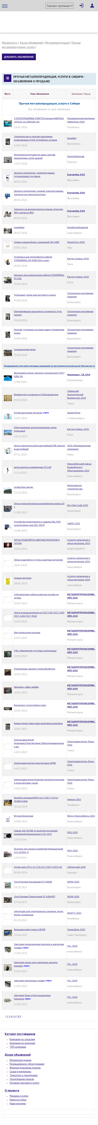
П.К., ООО (72, 945)
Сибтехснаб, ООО (76, 866)
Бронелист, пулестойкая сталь (30, 705)
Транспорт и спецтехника (24, 1075)
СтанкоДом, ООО (76, 929)
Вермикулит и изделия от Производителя (36, 394)
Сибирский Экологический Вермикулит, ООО (76, 394)
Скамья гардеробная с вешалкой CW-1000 (36, 242)
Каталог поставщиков (20, 1034)
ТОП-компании (18, 1047)
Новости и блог (18, 1099)
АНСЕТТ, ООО (74, 912)
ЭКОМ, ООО (73, 881)
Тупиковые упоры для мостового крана (35, 294)
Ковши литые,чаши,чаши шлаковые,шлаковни (38, 723)
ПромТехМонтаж (75, 156)
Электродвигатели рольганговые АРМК (35, 763)
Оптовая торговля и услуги (24, 1082)
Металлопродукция (57, 42)
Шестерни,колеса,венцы (27, 632)
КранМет (71, 138)
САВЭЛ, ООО (73, 523)
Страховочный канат (25, 349)
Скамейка (19, 227)
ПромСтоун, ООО (76, 242)
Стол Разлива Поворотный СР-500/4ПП (34, 896)
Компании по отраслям (22, 1039)
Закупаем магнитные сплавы (29, 980)
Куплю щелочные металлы (28, 412)
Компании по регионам (22, 1043)
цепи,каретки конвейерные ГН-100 (32, 467)
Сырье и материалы (20, 1071)
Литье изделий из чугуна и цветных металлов (38, 559)
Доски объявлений (31, 42)
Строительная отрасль (22, 1079)
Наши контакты (18, 1103)
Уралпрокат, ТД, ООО (78, 374)
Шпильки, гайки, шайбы (26, 686)
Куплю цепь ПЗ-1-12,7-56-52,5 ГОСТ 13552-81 (38, 866)
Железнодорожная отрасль (25, 1067)
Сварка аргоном (22, 577)
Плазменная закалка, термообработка (34, 668)
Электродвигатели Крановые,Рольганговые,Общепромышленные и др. (39, 743)
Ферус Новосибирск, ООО (81, 815)
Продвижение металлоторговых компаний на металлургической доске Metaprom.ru (49, 365)
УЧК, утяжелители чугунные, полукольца (35, 650)
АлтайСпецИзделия (77, 227)
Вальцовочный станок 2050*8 (29, 929)
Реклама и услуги (19, 1096)
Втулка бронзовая (23, 815)
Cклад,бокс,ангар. (23, 487)
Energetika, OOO (76, 174)
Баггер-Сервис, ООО (78, 258)
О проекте (12, 1090)
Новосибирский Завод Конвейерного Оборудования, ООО (79, 467)
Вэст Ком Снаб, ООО (77, 505)
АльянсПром (73, 412)
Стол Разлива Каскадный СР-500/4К (33, 881)
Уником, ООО (74, 799)
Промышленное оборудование (27, 1064)
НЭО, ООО (72, 832)
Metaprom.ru (9, 42)
